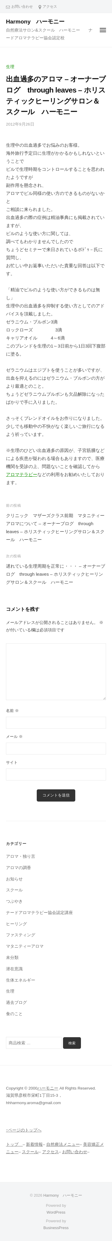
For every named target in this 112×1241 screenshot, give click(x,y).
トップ (14, 1144)
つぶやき (14, 901)
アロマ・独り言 (20, 856)
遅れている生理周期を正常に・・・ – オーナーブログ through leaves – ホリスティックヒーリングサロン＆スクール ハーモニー (55, 574)
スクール (14, 890)
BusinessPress (55, 1228)
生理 (10, 67)
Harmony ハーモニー (38, 21)
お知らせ (14, 879)
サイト (12, 762)
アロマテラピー (21, 474)
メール (14, 736)
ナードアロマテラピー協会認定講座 (39, 912)
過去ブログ (16, 1002)
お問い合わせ (22, 6)
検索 (72, 1043)
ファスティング (20, 935)
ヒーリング (16, 924)
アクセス (50, 6)
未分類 (12, 957)
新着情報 (34, 1144)
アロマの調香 (18, 868)
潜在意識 (14, 969)
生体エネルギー (20, 980)
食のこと (14, 1014)
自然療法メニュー (63, 1144)
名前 (12, 710)
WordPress (56, 1212)
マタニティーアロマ (25, 946)
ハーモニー (47, 1088)
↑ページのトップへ (24, 1130)
